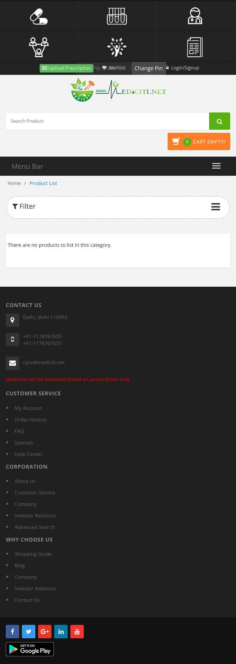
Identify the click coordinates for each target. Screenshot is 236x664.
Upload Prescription (69, 68)
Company (26, 503)
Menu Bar (27, 166)
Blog (20, 565)
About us (25, 480)
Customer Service (35, 492)
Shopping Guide (33, 553)
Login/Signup (185, 67)
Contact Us (27, 599)
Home (14, 183)
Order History (31, 419)
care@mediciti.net (44, 362)
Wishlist (117, 67)
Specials (24, 442)
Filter (24, 206)
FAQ (19, 431)
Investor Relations (35, 515)
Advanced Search (35, 527)
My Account (28, 408)
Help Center (28, 454)
